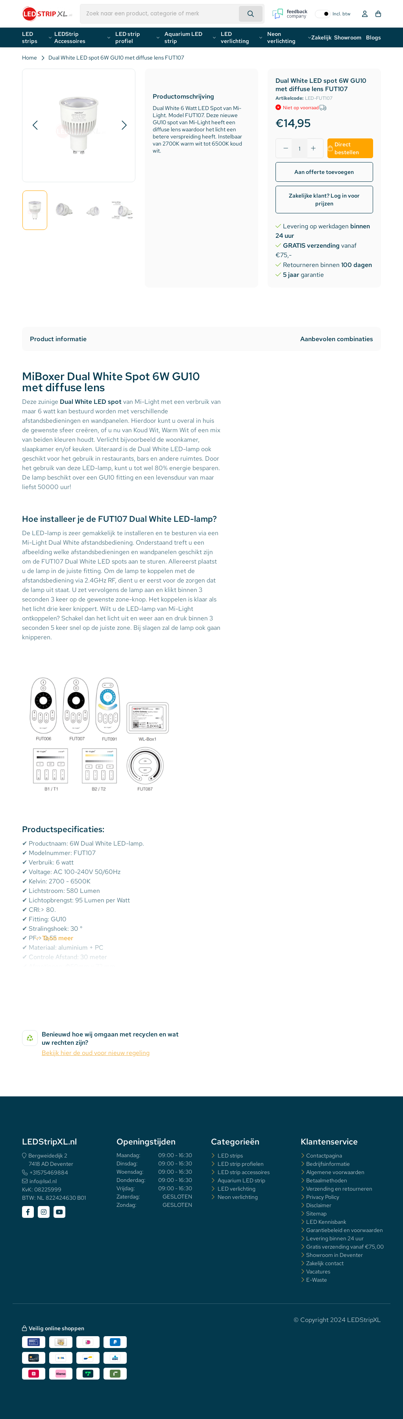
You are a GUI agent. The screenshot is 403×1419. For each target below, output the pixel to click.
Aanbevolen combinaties (336, 339)
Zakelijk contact (325, 1263)
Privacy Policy (322, 1197)
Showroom (347, 37)
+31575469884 (49, 1172)
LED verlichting (235, 37)
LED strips (29, 37)
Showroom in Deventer (334, 1254)
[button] (34, 125)
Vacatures (318, 1271)
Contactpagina (324, 1155)
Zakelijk (321, 37)
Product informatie (58, 339)
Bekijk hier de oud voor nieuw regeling (96, 1053)
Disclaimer (318, 1205)
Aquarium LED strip (183, 37)
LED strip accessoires (243, 1172)
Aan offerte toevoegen (324, 172)
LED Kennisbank (326, 1221)
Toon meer (57, 938)
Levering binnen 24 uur (335, 1238)
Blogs (373, 37)
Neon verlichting (281, 37)
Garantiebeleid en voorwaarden (344, 1230)
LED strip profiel (127, 37)
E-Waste (316, 1279)
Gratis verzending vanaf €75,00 (345, 1246)
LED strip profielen (240, 1163)
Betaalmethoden (326, 1180)
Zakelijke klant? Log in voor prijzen (324, 199)
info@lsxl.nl (43, 1181)
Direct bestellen (347, 148)
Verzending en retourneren (339, 1188)
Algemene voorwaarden (335, 1172)
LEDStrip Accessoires (69, 37)
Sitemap (316, 1213)
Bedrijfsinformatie (328, 1163)
